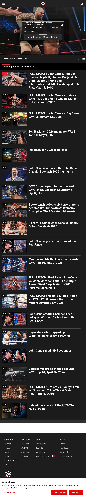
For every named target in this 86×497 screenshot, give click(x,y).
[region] (43, 487)
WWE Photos (25, 452)
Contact (7, 456)
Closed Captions (66, 456)
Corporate (7, 444)
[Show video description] (78, 58)
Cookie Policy (65, 452)
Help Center (64, 448)
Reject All (75, 492)
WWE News (25, 444)
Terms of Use (40, 452)
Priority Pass (25, 456)
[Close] (82, 482)
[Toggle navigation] (3, 3)
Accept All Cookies (59, 492)
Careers (7, 448)
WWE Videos (25, 448)
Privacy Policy (41, 444)
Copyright (39, 448)
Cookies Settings (9, 492)
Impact (6, 452)
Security (63, 444)
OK (43, 36)
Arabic (6, 464)
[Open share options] (83, 58)
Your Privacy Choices (43, 456)
